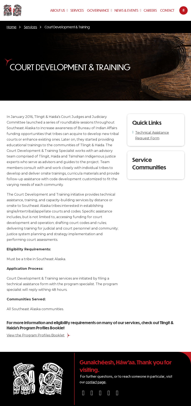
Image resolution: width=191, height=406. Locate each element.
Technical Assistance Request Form (152, 135)
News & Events (126, 10)
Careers (150, 10)
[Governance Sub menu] (112, 10)
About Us (57, 10)
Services (77, 10)
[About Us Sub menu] (68, 10)
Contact (167, 10)
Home (11, 27)
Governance (98, 10)
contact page (96, 382)
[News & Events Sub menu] (141, 10)
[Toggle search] (183, 10)
